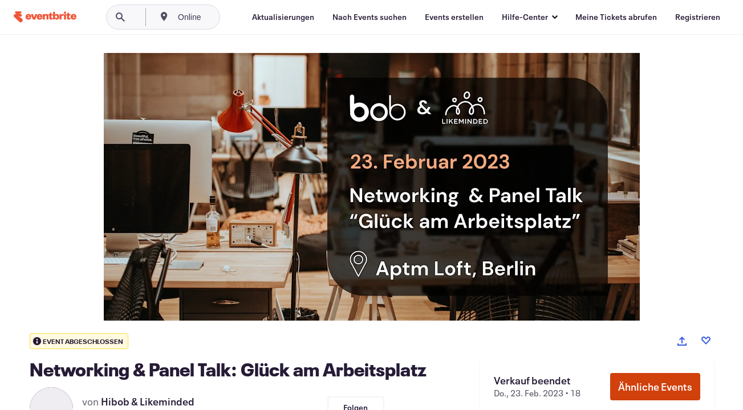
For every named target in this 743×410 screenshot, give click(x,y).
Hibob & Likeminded (147, 401)
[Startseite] (45, 17)
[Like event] (706, 340)
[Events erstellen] (454, 17)
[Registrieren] (697, 17)
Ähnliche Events (655, 386)
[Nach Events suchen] (369, 17)
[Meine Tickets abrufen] (616, 17)
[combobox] (228, 17)
